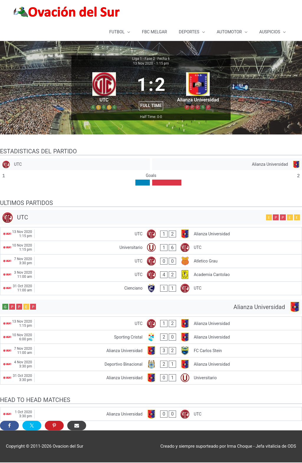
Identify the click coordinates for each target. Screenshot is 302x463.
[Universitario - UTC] (151, 248)
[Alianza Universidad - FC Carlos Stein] (151, 351)
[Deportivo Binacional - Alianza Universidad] (151, 364)
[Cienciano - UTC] (151, 288)
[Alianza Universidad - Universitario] (151, 378)
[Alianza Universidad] (227, 165)
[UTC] (75, 165)
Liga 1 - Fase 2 (143, 59)
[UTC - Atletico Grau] (151, 261)
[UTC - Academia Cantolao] (151, 275)
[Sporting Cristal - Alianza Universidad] (151, 337)
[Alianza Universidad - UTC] (151, 414)
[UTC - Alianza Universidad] (151, 234)
